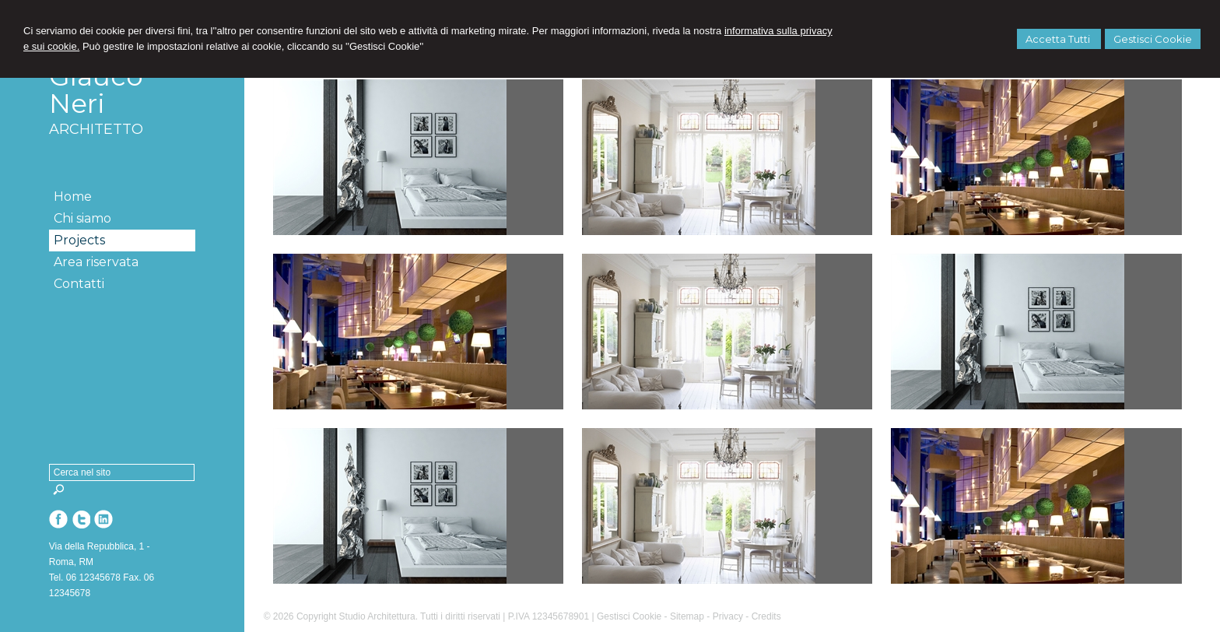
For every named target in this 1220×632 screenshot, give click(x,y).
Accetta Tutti (1058, 39)
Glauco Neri (96, 90)
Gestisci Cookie (1152, 39)
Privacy (728, 616)
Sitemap (687, 616)
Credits (766, 616)
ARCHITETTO (96, 129)
